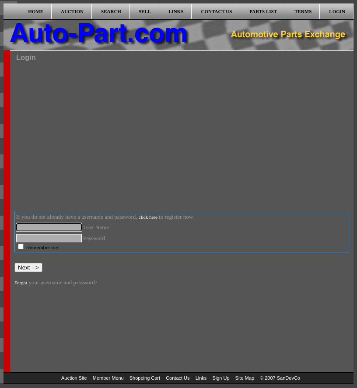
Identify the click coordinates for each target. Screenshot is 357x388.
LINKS (175, 11)
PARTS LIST (263, 11)
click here (148, 217)
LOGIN (337, 11)
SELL (145, 11)
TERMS (303, 11)
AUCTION (72, 11)
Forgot (20, 282)
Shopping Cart (145, 378)
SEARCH (111, 11)
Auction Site (74, 378)
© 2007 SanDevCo (280, 378)
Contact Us (177, 378)
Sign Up (220, 378)
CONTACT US (216, 11)
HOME (35, 11)
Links (201, 378)
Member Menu (108, 378)
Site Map (244, 378)
